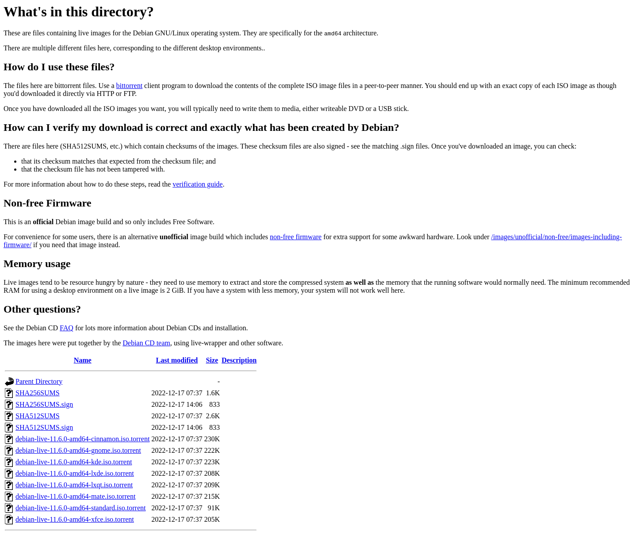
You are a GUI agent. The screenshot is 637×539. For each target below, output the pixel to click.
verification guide (198, 184)
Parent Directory (38, 381)
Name (83, 360)
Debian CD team (146, 343)
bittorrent (129, 85)
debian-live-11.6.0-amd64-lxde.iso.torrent (74, 473)
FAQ (66, 328)
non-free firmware (296, 237)
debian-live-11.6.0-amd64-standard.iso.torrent (80, 508)
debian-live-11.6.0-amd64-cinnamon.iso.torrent (82, 439)
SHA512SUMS (37, 416)
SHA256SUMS (37, 393)
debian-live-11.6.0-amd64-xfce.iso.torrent (74, 519)
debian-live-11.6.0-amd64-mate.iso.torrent (75, 496)
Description (239, 360)
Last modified (177, 360)
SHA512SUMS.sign (44, 427)
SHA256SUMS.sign (44, 404)
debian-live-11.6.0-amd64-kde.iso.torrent (73, 462)
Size (212, 360)
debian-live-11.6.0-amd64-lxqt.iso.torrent (74, 485)
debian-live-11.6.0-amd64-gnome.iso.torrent (78, 450)
